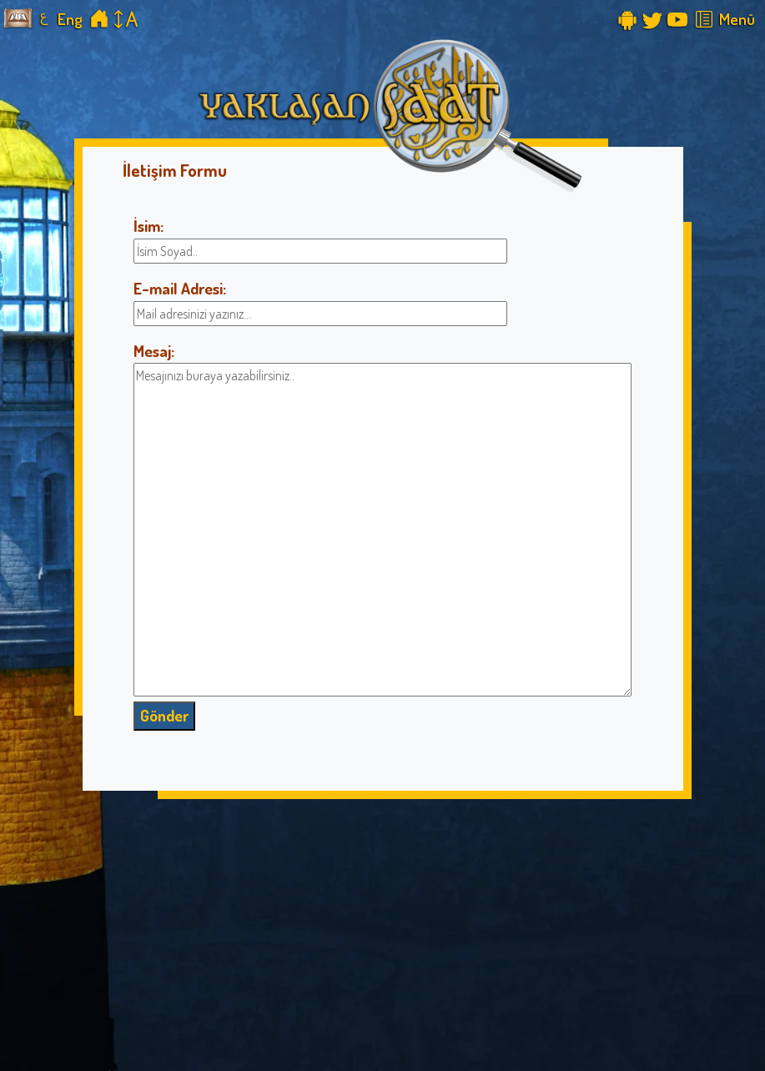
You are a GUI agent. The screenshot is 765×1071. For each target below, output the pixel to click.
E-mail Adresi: (179, 288)
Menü (737, 18)
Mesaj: (153, 350)
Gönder (164, 715)
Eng (70, 18)
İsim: (148, 225)
